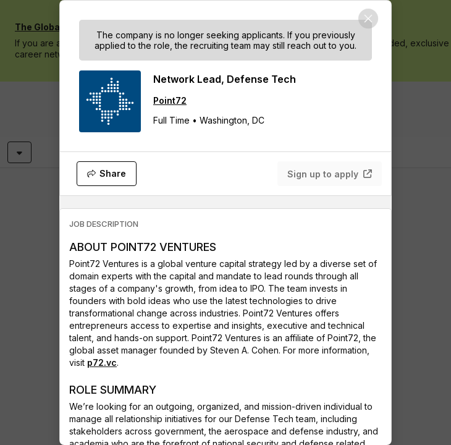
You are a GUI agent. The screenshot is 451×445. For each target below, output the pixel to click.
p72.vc (102, 362)
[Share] (107, 173)
